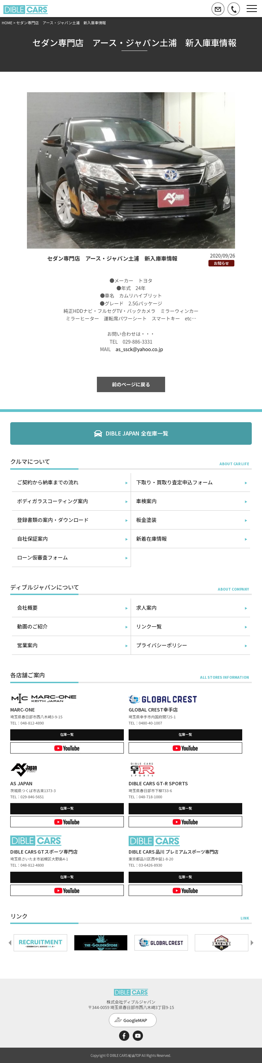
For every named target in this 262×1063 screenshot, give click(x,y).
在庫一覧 (67, 734)
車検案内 (146, 501)
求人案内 (146, 607)
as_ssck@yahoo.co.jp (139, 349)
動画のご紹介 (32, 626)
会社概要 (27, 607)
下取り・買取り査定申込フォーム (174, 482)
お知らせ (221, 263)
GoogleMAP (135, 1020)
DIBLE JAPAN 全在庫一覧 (137, 433)
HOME (7, 22)
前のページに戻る (131, 384)
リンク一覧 (149, 626)
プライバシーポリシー (161, 645)
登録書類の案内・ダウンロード (53, 519)
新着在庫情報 (151, 538)
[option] (40, 942)
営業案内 (27, 645)
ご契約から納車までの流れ (47, 482)
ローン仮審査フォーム (42, 557)
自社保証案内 (32, 538)
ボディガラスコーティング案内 (52, 501)
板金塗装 (146, 519)
